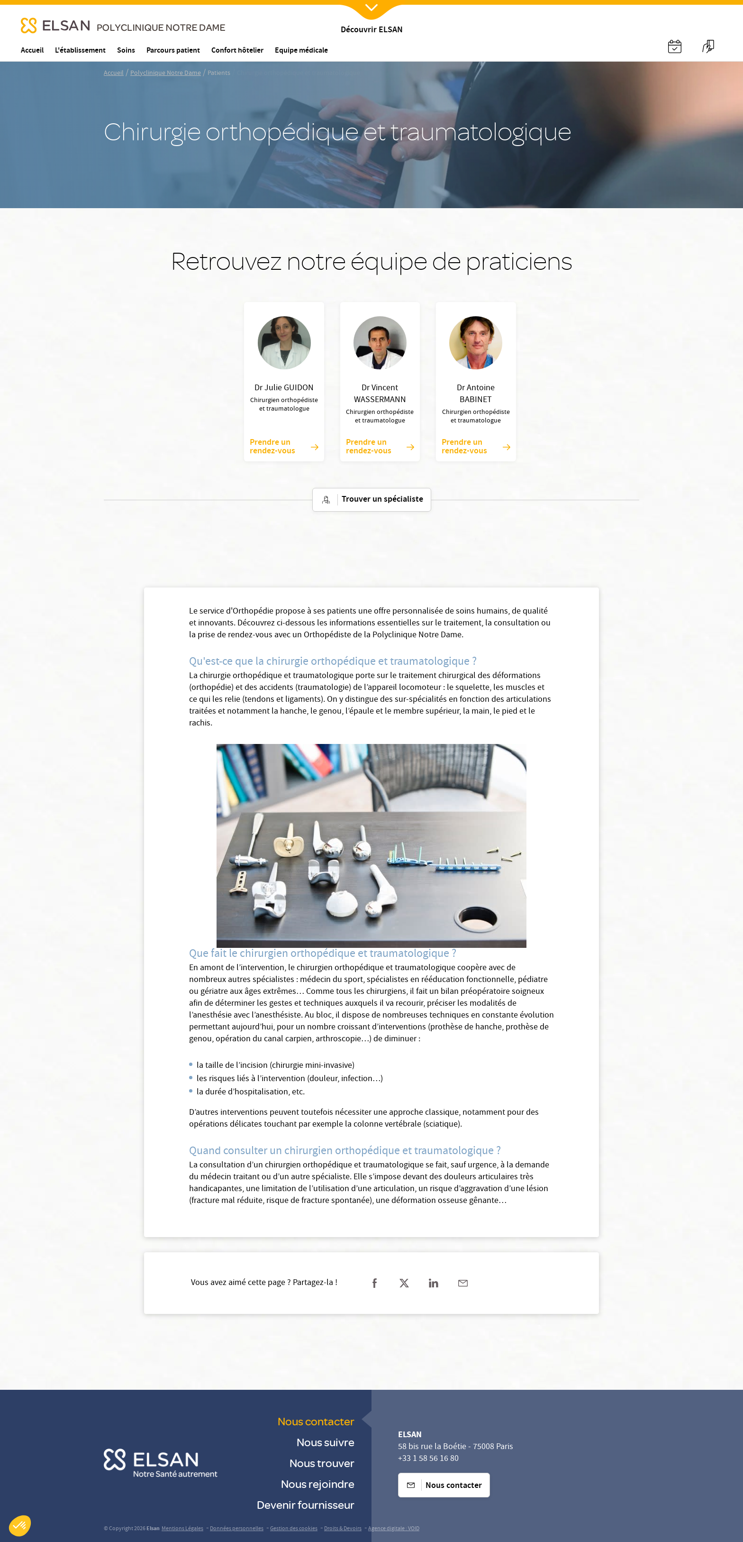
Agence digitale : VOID (393, 1528)
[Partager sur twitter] (404, 1283)
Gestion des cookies (293, 1528)
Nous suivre (325, 1441)
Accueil (114, 73)
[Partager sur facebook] (375, 1283)
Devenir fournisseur (305, 1504)
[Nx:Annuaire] (675, 46)
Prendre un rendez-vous (284, 447)
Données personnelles (236, 1528)
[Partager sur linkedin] (433, 1283)
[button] (20, 1525)
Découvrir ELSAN (372, 31)
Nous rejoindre (317, 1483)
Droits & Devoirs (343, 1528)
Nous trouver (322, 1462)
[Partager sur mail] (463, 1283)
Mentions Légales (182, 1528)
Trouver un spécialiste (371, 499)
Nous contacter (316, 1421)
